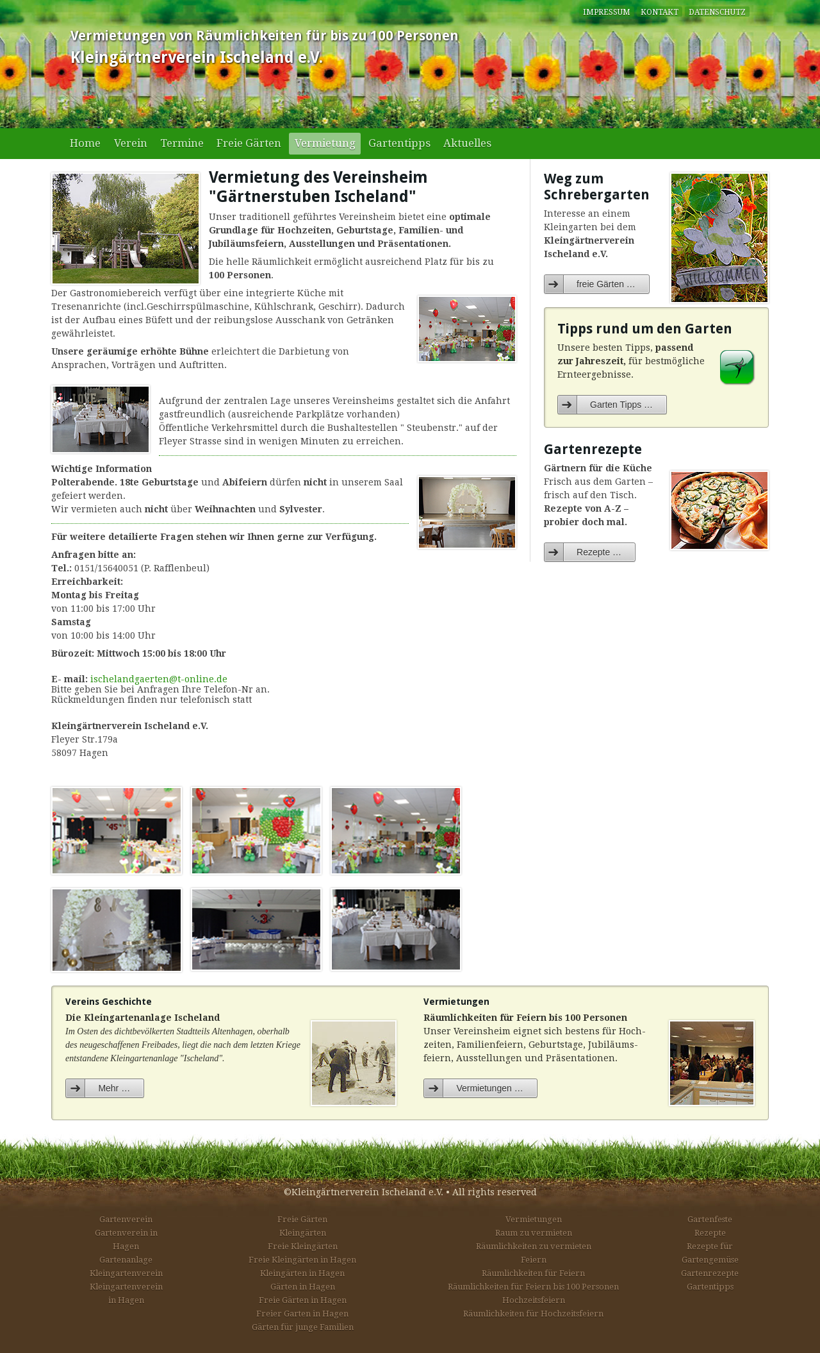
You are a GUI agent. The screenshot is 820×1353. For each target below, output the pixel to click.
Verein (130, 143)
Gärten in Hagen (302, 1286)
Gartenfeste (709, 1219)
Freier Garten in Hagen (302, 1313)
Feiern (533, 1260)
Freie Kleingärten (303, 1246)
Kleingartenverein (126, 1273)
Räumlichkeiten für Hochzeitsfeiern (533, 1313)
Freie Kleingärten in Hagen (302, 1260)
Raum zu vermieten (533, 1233)
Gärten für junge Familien (303, 1327)
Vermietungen (533, 1219)
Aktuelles (467, 143)
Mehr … (114, 1088)
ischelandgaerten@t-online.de (158, 679)
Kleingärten (302, 1233)
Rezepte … (599, 552)
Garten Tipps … (621, 404)
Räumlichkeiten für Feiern (533, 1273)
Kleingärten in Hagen (302, 1273)
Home (85, 143)
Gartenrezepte (710, 1273)
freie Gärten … (606, 284)
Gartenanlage (125, 1260)
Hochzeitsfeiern (533, 1300)
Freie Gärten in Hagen (303, 1300)
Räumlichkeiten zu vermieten (533, 1246)
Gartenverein (125, 1219)
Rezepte (710, 1233)
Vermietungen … (489, 1088)
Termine (182, 143)
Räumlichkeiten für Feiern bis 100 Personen (533, 1286)
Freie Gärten (249, 143)
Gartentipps (399, 143)
